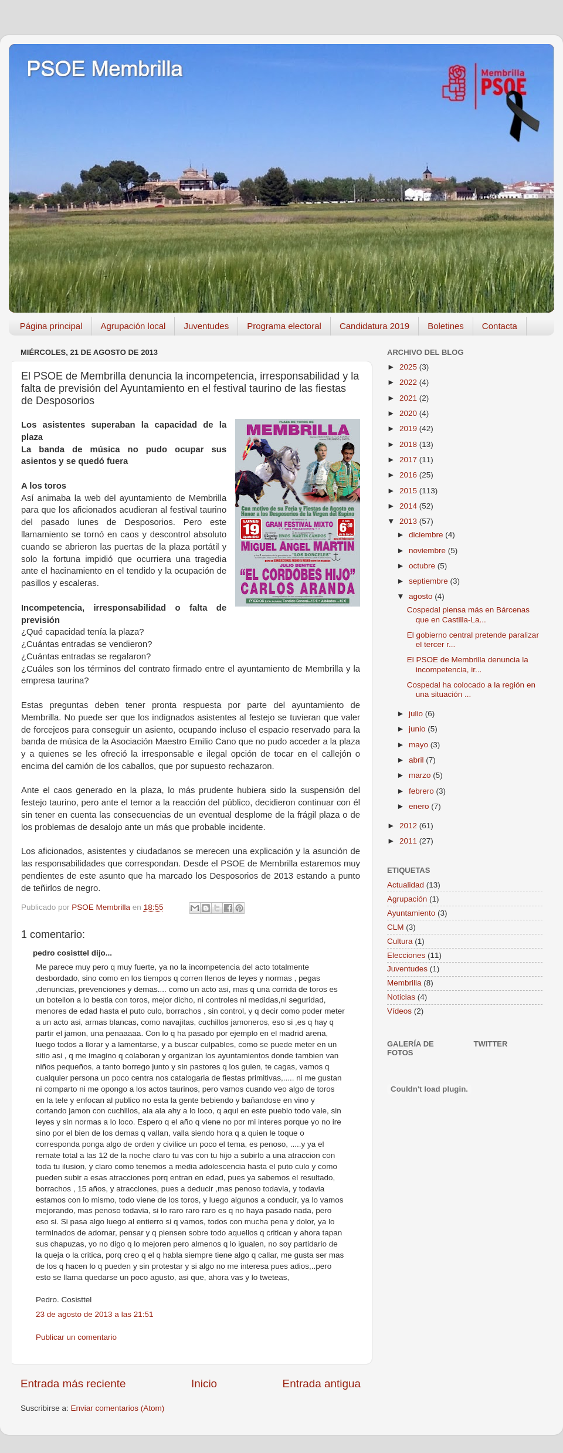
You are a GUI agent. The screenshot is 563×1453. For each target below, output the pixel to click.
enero (420, 806)
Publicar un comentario (76, 1337)
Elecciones (406, 955)
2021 (409, 398)
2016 (409, 474)
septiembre (429, 581)
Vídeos (399, 1011)
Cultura (400, 941)
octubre (423, 565)
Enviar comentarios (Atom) (118, 1408)
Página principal (51, 326)
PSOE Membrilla (104, 69)
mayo (419, 744)
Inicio (204, 1383)
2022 (409, 382)
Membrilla (404, 982)
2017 (409, 459)
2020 (409, 413)
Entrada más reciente (73, 1383)
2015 (409, 490)
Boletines (446, 326)
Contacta (499, 326)
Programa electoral (284, 326)
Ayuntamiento (411, 913)
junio (418, 728)
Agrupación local (133, 326)
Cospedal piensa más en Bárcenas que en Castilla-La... (468, 614)
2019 (409, 428)
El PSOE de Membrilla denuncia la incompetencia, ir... (467, 664)
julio (417, 713)
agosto (422, 596)
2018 (409, 444)
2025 (409, 367)
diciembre (427, 534)
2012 (409, 825)
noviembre (428, 550)
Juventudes (206, 326)
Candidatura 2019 (374, 326)
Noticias (401, 997)
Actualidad (405, 884)
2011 (409, 840)
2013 (409, 521)
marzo (421, 775)
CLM (395, 927)
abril (417, 760)
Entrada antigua (322, 1383)
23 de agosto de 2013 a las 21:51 (94, 1314)
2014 (409, 506)
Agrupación (407, 899)
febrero (422, 791)
